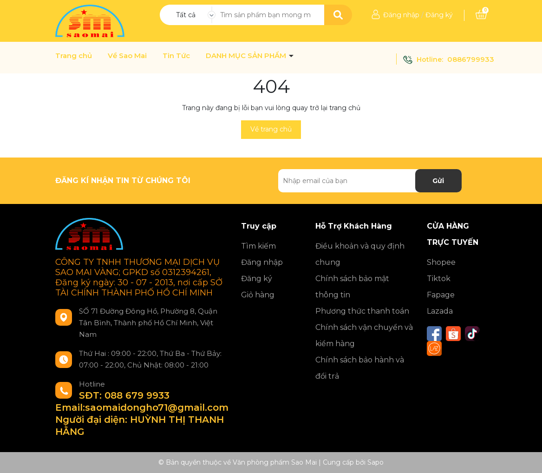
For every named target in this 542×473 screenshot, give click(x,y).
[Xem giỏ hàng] (481, 15)
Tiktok (439, 278)
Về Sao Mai (127, 56)
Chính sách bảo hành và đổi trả (359, 368)
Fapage (441, 294)
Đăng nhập (401, 15)
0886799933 (470, 59)
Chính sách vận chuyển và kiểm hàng (364, 335)
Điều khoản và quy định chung (360, 254)
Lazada (440, 311)
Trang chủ (73, 56)
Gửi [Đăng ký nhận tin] (438, 181)
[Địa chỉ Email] (370, 180)
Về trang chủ (271, 129)
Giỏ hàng (257, 294)
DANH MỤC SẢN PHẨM (247, 56)
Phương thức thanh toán (362, 311)
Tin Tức (176, 56)
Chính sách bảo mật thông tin (352, 286)
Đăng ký (439, 15)
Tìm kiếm (258, 246)
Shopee (441, 262)
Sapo (375, 462)
